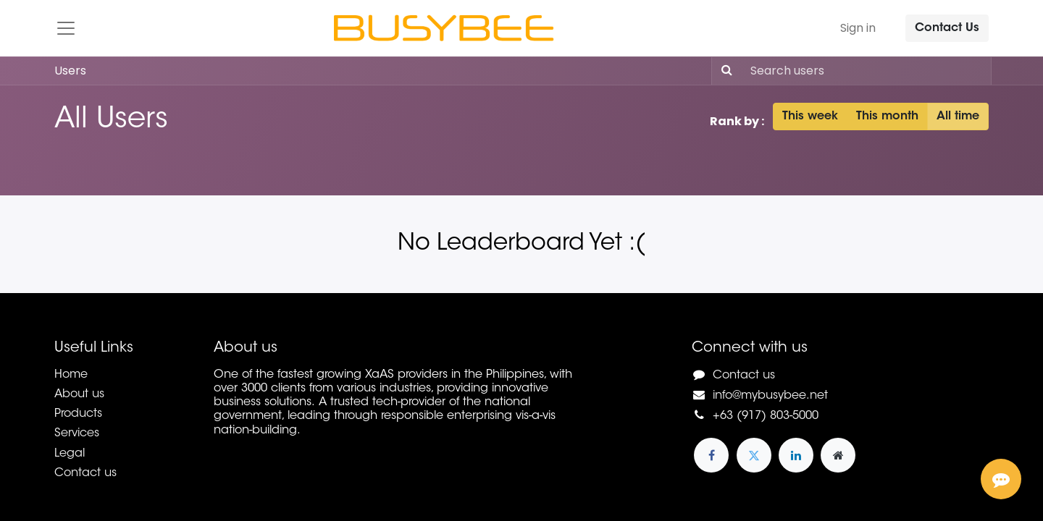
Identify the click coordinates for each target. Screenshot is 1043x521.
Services (76, 433)
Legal (69, 453)
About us (79, 394)
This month (887, 116)
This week (810, 116)
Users (70, 70)
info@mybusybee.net (770, 396)
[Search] (724, 71)
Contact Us (947, 28)
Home (71, 375)
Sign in (858, 28)
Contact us (85, 473)
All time (958, 116)
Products (78, 414)
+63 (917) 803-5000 (765, 416)
